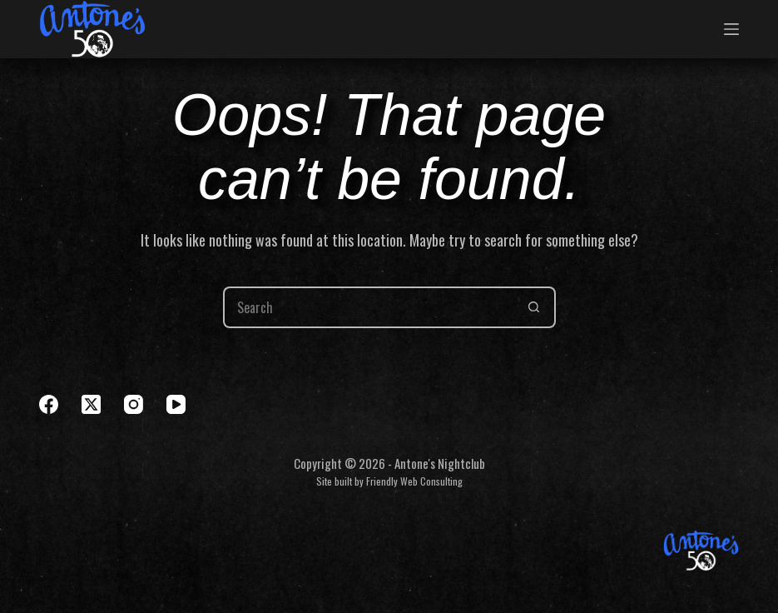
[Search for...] (368, 307)
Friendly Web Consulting (414, 481)
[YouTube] (176, 404)
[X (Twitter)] (91, 404)
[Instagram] (133, 404)
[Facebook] (48, 404)
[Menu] (731, 29)
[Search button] (535, 307)
